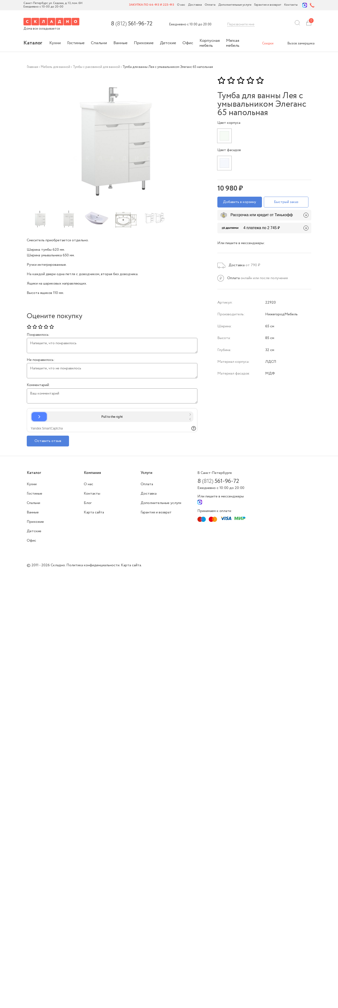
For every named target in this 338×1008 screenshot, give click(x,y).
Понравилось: (38, 335)
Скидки (267, 43)
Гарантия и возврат (267, 5)
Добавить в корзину (239, 202)
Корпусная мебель (210, 43)
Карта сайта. (131, 565)
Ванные (120, 43)
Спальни (99, 43)
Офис (187, 43)
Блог (88, 503)
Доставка (195, 5)
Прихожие (144, 43)
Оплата (210, 5)
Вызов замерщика (301, 43)
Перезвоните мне (240, 24)
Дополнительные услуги (234, 5)
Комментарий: (38, 385)
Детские (168, 43)
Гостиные (75, 43)
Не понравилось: (41, 360)
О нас (181, 5)
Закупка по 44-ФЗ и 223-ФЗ (151, 5)
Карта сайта (94, 512)
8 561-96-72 (131, 24)
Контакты (291, 5)
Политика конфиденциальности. (93, 565)
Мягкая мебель (232, 43)
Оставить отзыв (48, 441)
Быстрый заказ (286, 202)
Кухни (55, 43)
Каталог (32, 43)
